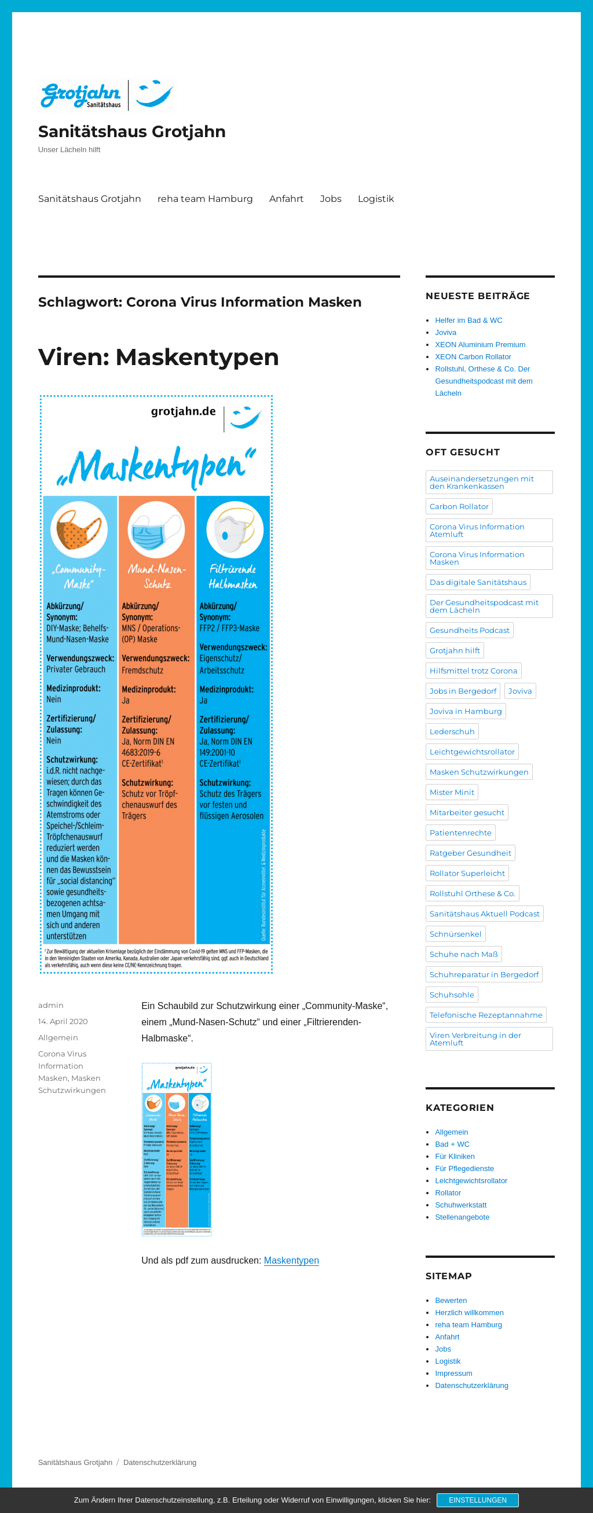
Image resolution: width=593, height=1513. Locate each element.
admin (51, 1005)
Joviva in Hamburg (466, 711)
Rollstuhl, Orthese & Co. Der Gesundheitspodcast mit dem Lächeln (483, 381)
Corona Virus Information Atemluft (477, 530)
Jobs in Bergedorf (463, 690)
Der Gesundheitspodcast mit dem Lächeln (484, 606)
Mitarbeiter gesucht (467, 812)
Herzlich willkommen (469, 1312)
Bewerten (451, 1300)
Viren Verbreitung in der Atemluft (475, 1038)
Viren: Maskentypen (159, 357)
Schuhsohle (452, 994)
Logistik (376, 198)
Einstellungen (478, 1500)
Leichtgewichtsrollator (472, 751)
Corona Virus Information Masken (62, 1066)
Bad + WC (452, 1144)
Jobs (331, 198)
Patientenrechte (461, 832)
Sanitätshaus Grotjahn (132, 131)
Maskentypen (291, 1260)
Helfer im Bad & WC (468, 320)
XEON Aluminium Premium (480, 344)
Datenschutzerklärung (471, 1385)
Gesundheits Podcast (470, 630)
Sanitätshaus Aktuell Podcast (485, 913)
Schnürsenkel (456, 933)
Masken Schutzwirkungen (479, 771)
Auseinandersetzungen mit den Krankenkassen (482, 482)
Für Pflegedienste (464, 1168)
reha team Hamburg (205, 198)
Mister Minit (452, 792)
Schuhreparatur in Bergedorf (484, 974)
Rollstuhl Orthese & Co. (472, 893)
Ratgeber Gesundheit (470, 852)
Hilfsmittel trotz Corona (474, 670)
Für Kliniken (455, 1156)
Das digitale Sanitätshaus (478, 582)
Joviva (445, 332)
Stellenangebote (462, 1217)
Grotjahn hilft (455, 650)
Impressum (453, 1373)
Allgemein (58, 1037)
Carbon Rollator (459, 506)
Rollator (448, 1192)
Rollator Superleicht (467, 873)
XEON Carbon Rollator (473, 356)
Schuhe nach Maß (464, 954)
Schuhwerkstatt (460, 1205)
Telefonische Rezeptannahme (486, 1014)
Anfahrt (286, 198)
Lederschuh (452, 731)
